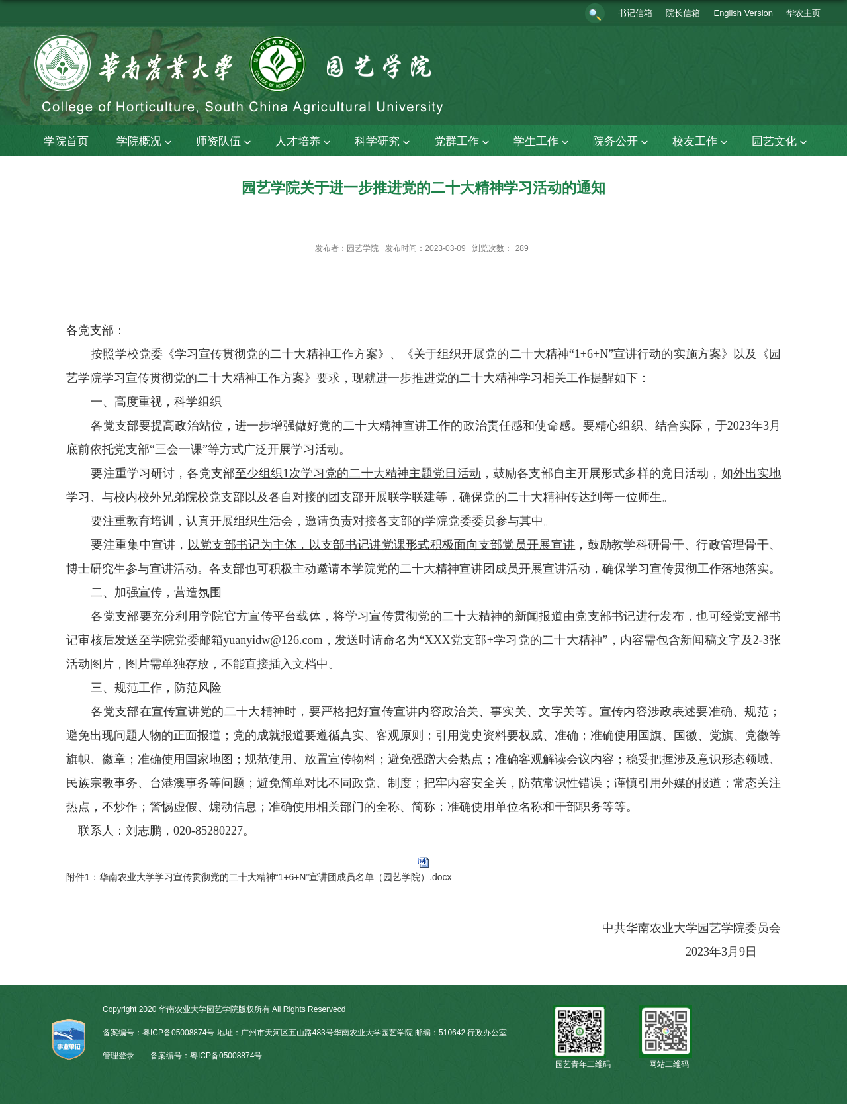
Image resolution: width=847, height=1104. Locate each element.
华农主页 (803, 13)
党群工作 (463, 142)
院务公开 (622, 142)
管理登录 (118, 1055)
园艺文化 (781, 142)
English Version (743, 13)
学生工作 (542, 142)
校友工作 (701, 142)
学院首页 (66, 141)
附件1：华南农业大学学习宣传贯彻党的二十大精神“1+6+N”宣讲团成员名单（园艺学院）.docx (259, 877)
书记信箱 (635, 13)
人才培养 (304, 142)
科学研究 (384, 142)
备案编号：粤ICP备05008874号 (206, 1055)
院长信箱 (683, 13)
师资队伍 (225, 142)
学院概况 (145, 142)
